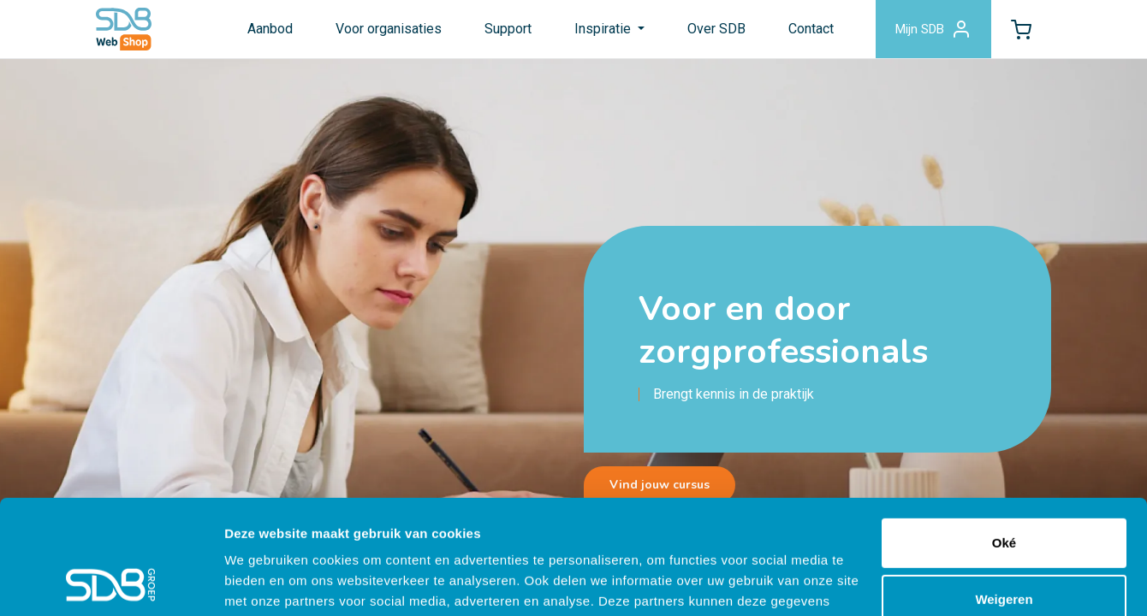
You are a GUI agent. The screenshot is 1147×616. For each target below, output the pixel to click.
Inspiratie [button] (604, 29)
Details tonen (265, 582)
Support (508, 29)
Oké (1004, 436)
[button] (1021, 29)
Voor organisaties (389, 29)
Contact (811, 29)
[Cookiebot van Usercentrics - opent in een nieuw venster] (111, 582)
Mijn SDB (933, 29)
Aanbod (270, 29)
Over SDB (716, 29)
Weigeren (1003, 491)
